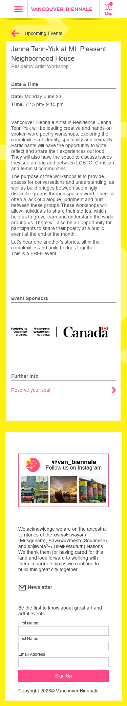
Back (15, 33)
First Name (28, 623)
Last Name (28, 638)
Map (109, 9)
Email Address (31, 654)
